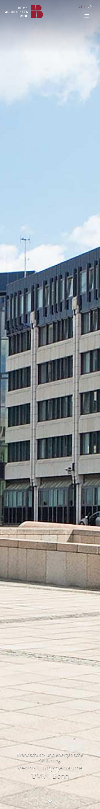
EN (90, 6)
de (80, 6)
